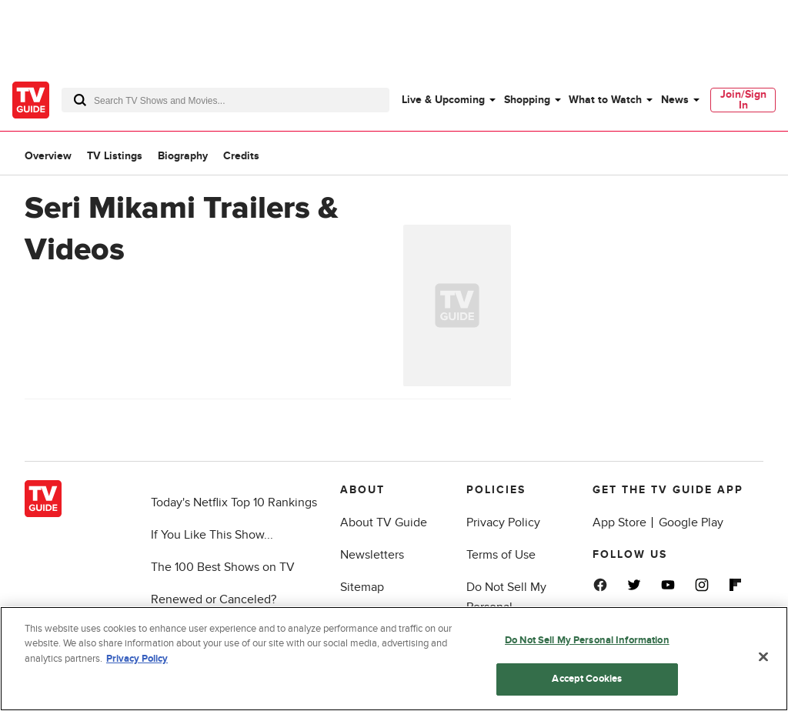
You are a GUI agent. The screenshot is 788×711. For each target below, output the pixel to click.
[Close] (763, 656)
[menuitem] (448, 100)
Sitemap (362, 587)
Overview (48, 155)
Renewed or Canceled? (213, 599)
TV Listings (114, 155)
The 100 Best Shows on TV (223, 567)
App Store (619, 522)
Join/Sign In (743, 100)
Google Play (691, 522)
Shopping (527, 99)
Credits (241, 155)
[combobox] (225, 100)
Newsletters (372, 554)
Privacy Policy (503, 522)
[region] (394, 658)
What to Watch (605, 99)
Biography (183, 155)
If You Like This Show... (212, 534)
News (675, 99)
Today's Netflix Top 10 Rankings (234, 502)
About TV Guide (383, 522)
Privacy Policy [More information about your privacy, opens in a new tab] (137, 659)
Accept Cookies (587, 679)
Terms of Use (501, 554)
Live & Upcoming (443, 99)
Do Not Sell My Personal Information (587, 640)
